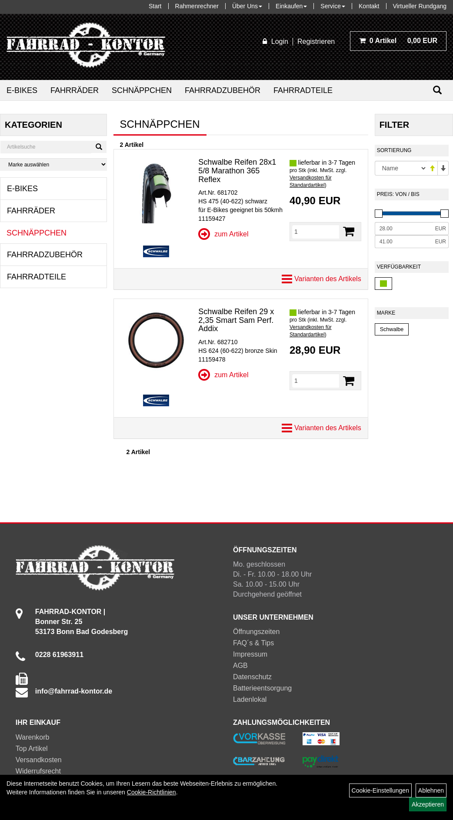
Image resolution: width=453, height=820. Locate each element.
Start (155, 6)
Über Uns (247, 6)
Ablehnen (431, 790)
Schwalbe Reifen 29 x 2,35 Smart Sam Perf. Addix (236, 320)
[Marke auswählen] (53, 164)
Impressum (250, 654)
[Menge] (315, 232)
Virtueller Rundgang (420, 6)
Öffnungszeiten (256, 631)
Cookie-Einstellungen (380, 790)
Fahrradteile (303, 90)
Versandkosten (39, 760)
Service (332, 6)
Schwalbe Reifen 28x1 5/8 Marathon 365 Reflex (237, 171)
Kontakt (369, 6)
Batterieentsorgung (262, 688)
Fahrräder (74, 90)
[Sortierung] (401, 168)
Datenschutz (252, 677)
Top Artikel (32, 748)
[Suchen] (437, 90)
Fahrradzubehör (222, 90)
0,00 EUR (398, 40)
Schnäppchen (142, 90)
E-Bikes (22, 90)
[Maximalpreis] (404, 241)
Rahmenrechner (197, 6)
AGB (240, 665)
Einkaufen (291, 6)
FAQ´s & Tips (253, 643)
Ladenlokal (249, 699)
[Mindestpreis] (404, 228)
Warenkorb (33, 737)
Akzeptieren (428, 804)
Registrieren (316, 41)
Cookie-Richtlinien (151, 792)
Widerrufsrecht (38, 771)
